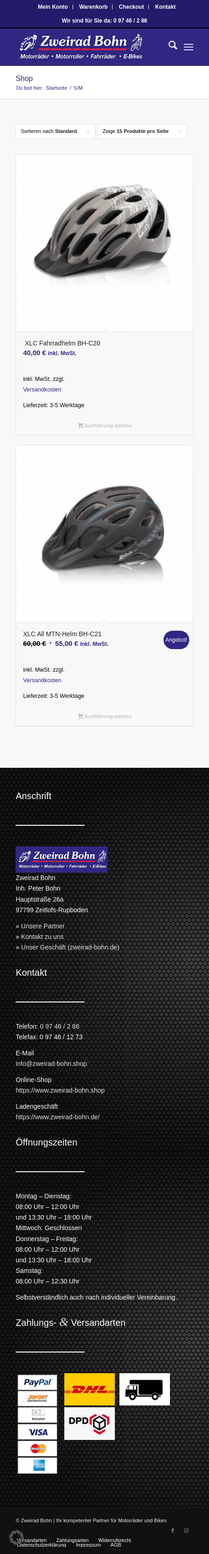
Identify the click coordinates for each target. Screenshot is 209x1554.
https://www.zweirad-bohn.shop (60, 1090)
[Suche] (168, 47)
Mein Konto (53, 7)
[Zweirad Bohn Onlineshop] (87, 47)
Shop (24, 78)
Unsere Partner (43, 926)
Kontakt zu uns (42, 936)
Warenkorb (93, 7)
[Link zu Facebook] (173, 1530)
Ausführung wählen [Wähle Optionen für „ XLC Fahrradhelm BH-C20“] (105, 426)
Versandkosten (42, 389)
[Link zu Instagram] (186, 1530)
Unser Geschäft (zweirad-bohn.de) (70, 947)
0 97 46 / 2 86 (59, 1026)
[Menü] (188, 47)
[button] (16, 1537)
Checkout (131, 7)
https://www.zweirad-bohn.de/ (58, 1117)
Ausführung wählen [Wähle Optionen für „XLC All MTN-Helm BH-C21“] (105, 717)
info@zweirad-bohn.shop (51, 1063)
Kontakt (165, 7)
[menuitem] (53, 7)
